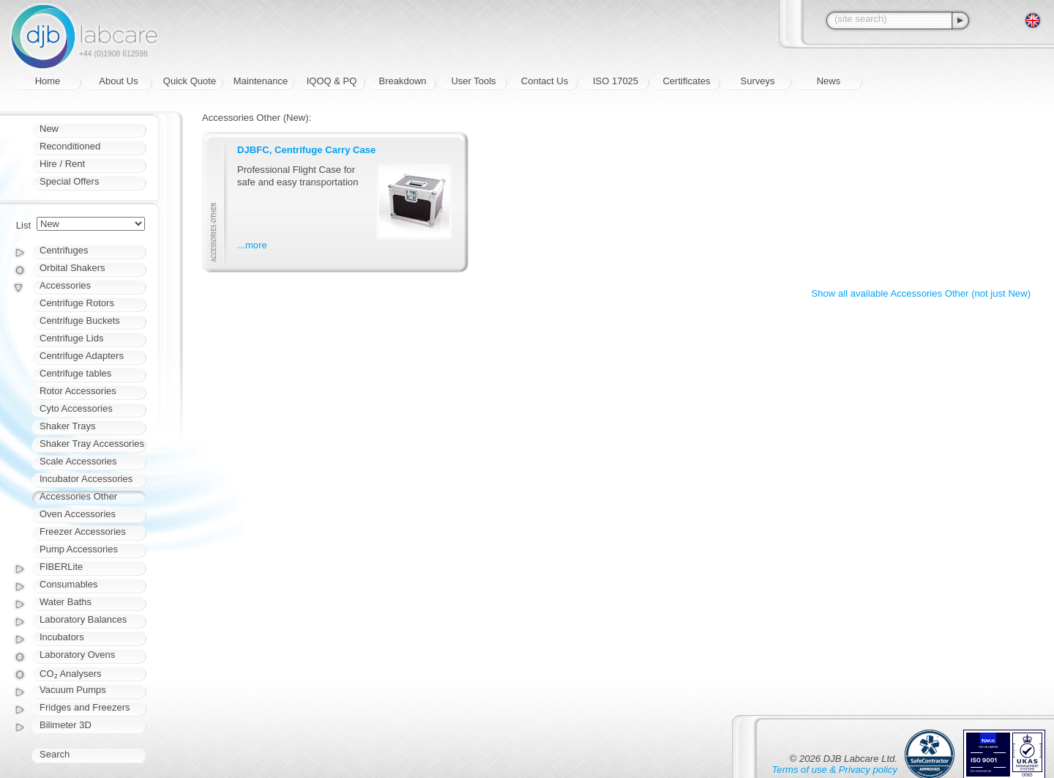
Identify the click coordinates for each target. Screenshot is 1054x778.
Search (55, 754)
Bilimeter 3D (65, 724)
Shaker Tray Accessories (92, 443)
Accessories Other (78, 496)
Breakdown (402, 80)
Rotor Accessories (78, 390)
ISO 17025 (615, 80)
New (49, 128)
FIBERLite (61, 566)
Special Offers (69, 181)
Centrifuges (64, 250)
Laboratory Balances (83, 619)
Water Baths (65, 601)
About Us (118, 80)
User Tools (473, 80)
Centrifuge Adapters (82, 355)
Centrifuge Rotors (77, 302)
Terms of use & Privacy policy (834, 769)
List (23, 225)
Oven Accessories (78, 513)
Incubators (62, 636)
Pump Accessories (79, 549)
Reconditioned (70, 146)
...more (252, 245)
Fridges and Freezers (85, 707)
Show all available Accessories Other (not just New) (921, 293)
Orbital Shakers (72, 267)
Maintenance (260, 80)
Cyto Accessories (76, 408)
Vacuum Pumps (73, 689)
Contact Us (544, 80)
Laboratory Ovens (77, 654)
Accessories (65, 285)
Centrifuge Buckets (80, 320)
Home (48, 80)
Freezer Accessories (83, 531)
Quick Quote (189, 80)
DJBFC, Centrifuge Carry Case (306, 149)
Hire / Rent (62, 163)
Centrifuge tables (75, 373)
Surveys (758, 80)
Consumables (69, 584)
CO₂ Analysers (70, 673)
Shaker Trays (68, 426)
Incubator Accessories (86, 478)
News (829, 80)
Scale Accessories (78, 461)
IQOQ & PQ (332, 80)
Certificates (686, 80)
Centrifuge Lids (71, 338)
